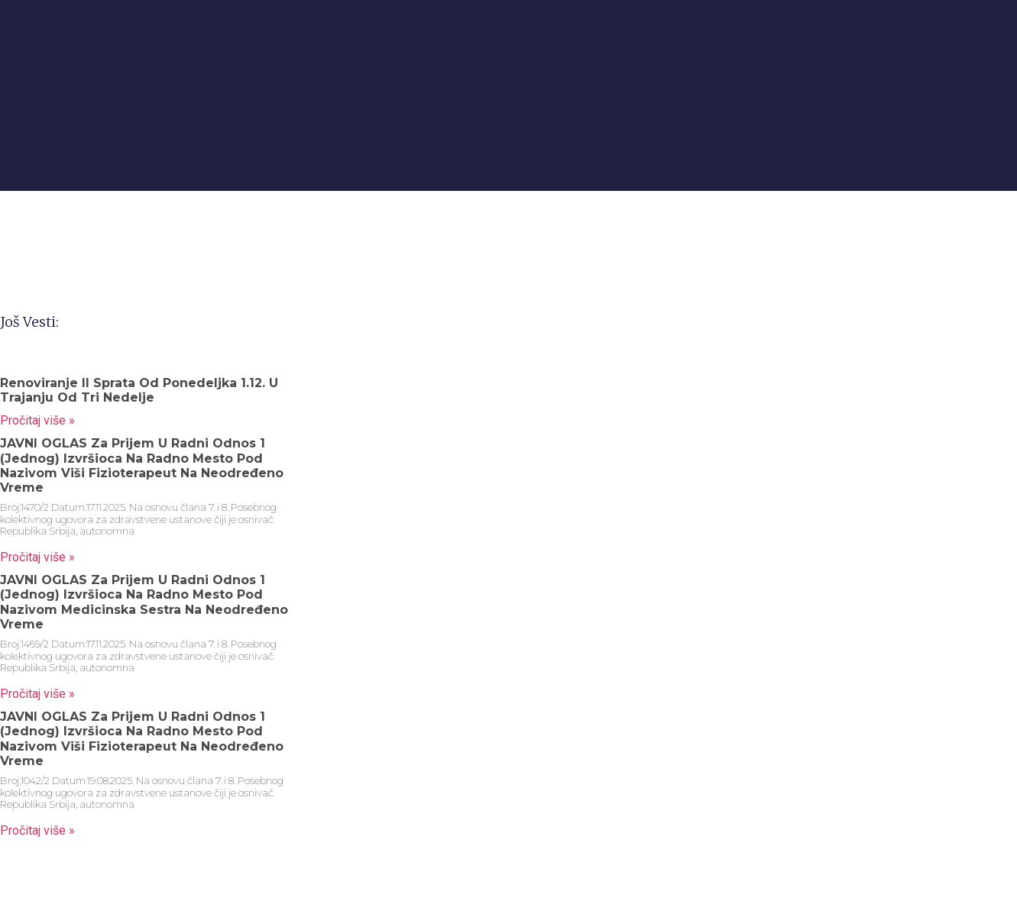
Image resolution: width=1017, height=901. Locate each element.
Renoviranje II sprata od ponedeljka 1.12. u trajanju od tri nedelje (139, 390)
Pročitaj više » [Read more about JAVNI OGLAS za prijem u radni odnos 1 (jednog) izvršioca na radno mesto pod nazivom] (37, 557)
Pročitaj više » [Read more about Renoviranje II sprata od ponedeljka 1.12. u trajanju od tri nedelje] (37, 420)
